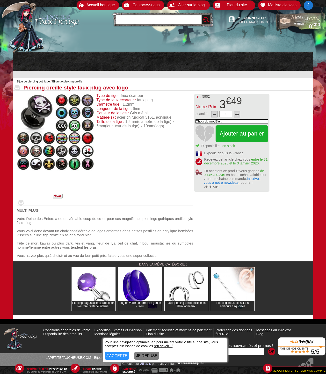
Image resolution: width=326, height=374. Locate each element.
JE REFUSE (146, 356)
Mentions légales (107, 334)
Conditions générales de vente (66, 330)
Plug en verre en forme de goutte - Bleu (140, 304)
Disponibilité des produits (62, 334)
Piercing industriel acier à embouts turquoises (232, 304)
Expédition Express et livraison (118, 330)
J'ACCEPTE (117, 356)
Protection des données (234, 330)
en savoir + (163, 346)
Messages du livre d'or (273, 330)
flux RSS (222, 334)
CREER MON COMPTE (254, 22)
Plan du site (155, 334)
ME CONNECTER (252, 18)
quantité (202, 114)
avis (145, 364)
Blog (259, 334)
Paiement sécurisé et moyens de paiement (178, 330)
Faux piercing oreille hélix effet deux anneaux (186, 304)
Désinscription (191, 362)
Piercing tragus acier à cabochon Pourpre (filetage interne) (93, 304)
